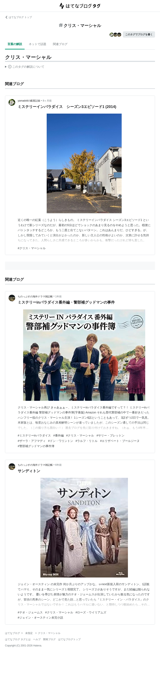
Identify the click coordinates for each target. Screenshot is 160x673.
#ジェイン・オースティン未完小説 (40, 617)
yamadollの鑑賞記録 (29, 100)
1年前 (58, 296)
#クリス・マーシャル (32, 248)
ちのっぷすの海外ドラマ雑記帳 (35, 296)
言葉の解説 (15, 44)
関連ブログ (60, 44)
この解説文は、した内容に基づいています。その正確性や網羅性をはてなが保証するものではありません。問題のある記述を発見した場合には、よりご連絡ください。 (24, 67)
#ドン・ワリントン (60, 441)
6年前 (58, 464)
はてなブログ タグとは (18, 639)
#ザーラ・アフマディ (32, 441)
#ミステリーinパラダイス (34, 435)
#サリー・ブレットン (110, 435)
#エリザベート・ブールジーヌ (120, 441)
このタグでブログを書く (139, 34)
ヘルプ (37, 639)
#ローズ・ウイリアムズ (91, 612)
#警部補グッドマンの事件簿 (36, 446)
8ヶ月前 (47, 100)
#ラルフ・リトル (87, 441)
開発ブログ (49, 639)
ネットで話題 (37, 44)
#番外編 (58, 435)
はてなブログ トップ (18, 17)
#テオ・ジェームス (30, 612)
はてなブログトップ (69, 639)
